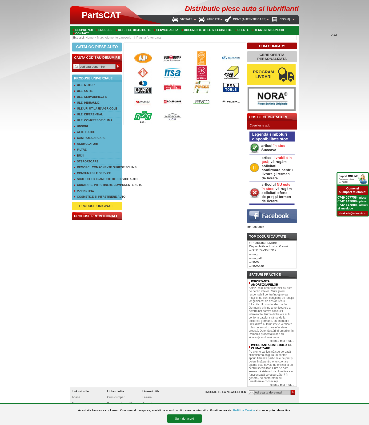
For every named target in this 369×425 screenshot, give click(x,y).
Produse (105, 30)
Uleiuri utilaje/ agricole (97, 108)
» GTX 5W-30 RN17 (262, 250)
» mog (253, 254)
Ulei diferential (90, 114)
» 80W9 (254, 262)
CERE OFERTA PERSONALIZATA (272, 57)
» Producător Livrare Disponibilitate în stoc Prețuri (268, 244)
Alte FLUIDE (86, 132)
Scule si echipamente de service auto (98, 179)
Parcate (213, 19)
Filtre (82, 149)
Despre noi (84, 30)
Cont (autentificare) (249, 19)
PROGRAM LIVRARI (263, 74)
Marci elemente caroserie (114, 37)
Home (89, 37)
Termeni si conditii (269, 30)
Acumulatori (87, 144)
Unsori (82, 126)
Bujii (80, 155)
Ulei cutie (85, 91)
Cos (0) (285, 19)
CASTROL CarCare (91, 138)
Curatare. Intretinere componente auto (98, 185)
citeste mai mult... (282, 340)
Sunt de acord (184, 418)
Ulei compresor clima (94, 120)
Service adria (167, 30)
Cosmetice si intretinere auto (98, 196)
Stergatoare (87, 161)
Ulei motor (86, 85)
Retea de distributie (134, 30)
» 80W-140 (256, 266)
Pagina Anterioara (148, 37)
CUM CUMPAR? (272, 46)
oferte (243, 30)
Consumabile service (94, 173)
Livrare (147, 397)
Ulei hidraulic (88, 102)
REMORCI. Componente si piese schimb (98, 167)
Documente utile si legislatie (208, 30)
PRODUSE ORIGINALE (97, 206)
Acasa (76, 397)
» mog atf (255, 258)
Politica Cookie (244, 410)
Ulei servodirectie (92, 96)
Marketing (85, 191)
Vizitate (186, 19)
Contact (82, 33)
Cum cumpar (115, 397)
